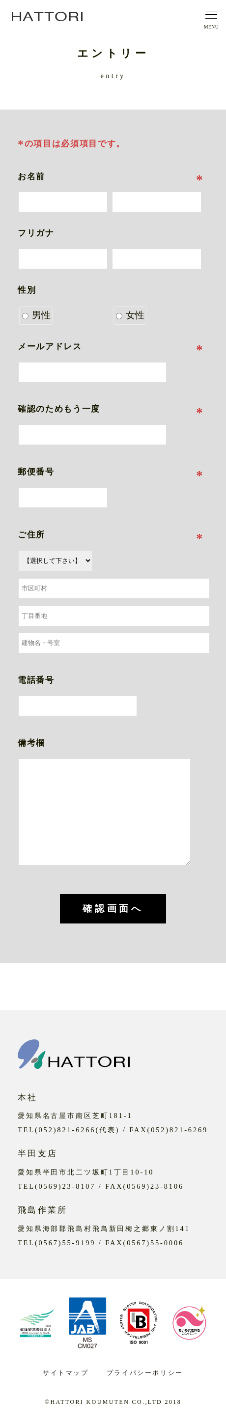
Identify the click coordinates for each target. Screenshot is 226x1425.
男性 (36, 315)
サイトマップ (66, 1372)
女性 (130, 315)
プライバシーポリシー (145, 1372)
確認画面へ (113, 908)
